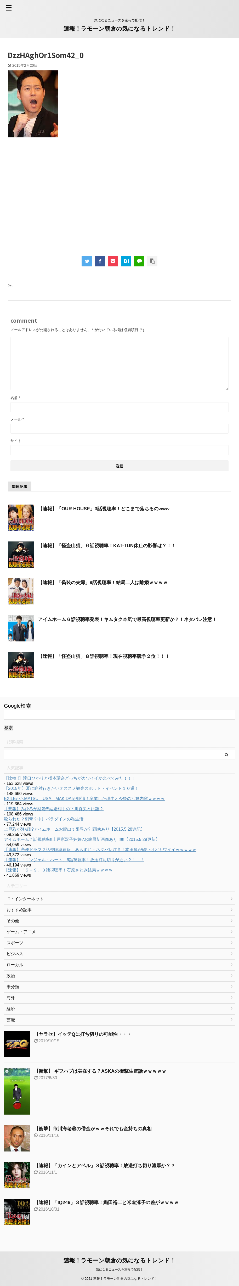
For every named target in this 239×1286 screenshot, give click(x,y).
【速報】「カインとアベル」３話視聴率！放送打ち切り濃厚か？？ (104, 1165)
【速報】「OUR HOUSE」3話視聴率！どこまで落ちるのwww (103, 508)
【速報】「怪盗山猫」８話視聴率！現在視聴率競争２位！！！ (104, 656)
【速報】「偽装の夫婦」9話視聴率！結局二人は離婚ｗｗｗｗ (103, 582)
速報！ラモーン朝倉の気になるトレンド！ (120, 28)
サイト (15, 441)
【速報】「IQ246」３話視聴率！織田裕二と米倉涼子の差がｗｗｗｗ (106, 1202)
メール (17, 419)
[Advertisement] (52, 200)
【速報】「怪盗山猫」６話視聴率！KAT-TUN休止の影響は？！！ (107, 545)
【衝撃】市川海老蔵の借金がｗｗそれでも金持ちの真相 (93, 1128)
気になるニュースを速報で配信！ (119, 1269)
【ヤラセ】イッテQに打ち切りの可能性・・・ (83, 1034)
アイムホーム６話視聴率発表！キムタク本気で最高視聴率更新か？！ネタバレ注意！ (127, 619)
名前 (15, 398)
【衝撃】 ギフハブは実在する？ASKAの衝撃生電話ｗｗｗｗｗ (100, 1071)
